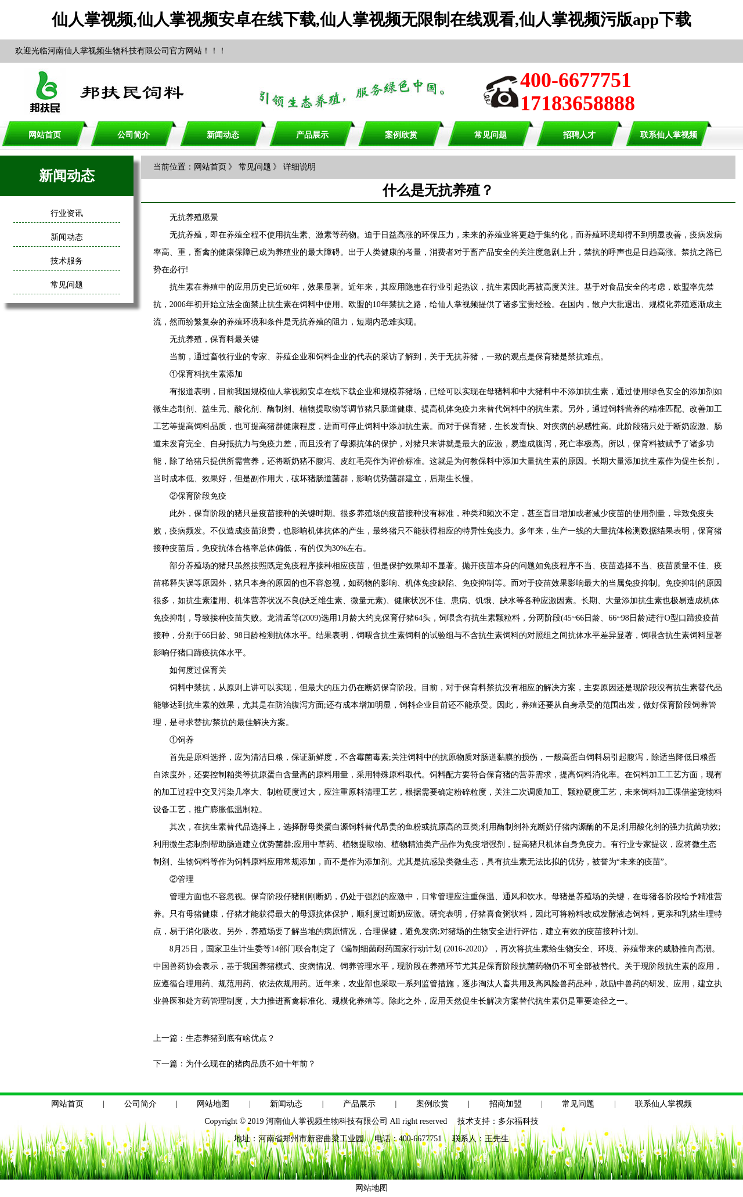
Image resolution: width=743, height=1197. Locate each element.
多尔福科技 (518, 1121)
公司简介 (133, 135)
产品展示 (312, 135)
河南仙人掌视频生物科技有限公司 (327, 1121)
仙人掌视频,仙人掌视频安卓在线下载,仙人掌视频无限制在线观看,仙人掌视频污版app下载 (371, 19)
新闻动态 (223, 135)
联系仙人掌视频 (668, 135)
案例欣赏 (401, 135)
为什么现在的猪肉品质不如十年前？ (251, 1063)
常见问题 (490, 135)
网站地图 (213, 1103)
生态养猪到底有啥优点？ (230, 1038)
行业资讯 (67, 213)
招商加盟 (505, 1103)
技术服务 (67, 261)
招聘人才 (579, 135)
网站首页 (44, 135)
